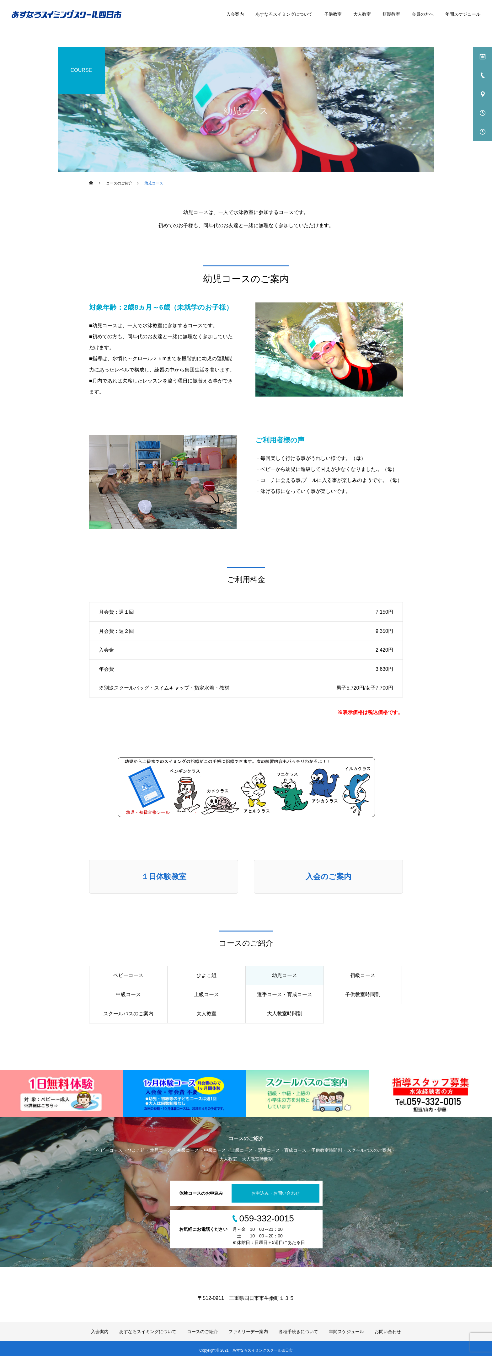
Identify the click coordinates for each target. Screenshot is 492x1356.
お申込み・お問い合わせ (275, 1193)
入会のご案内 (328, 876)
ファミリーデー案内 (248, 1331)
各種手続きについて (298, 1331)
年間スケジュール (462, 14)
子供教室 (333, 14)
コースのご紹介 (202, 1331)
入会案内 (235, 14)
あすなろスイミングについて (284, 14)
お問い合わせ (388, 1331)
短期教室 (391, 14)
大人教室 (362, 14)
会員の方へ (423, 14)
